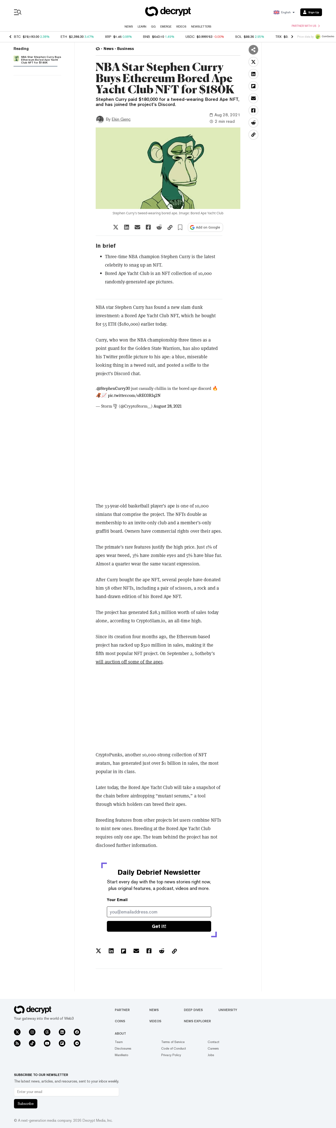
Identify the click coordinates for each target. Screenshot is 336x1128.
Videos (181, 26)
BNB (146, 37)
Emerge (166, 26)
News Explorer (197, 1021)
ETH (64, 37)
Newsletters (201, 26)
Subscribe (26, 1103)
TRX (278, 37)
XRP (108, 37)
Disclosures (123, 1048)
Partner (122, 1010)
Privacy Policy (171, 1055)
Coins (120, 1021)
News (129, 26)
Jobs (211, 1055)
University (227, 1010)
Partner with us (306, 26)
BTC (17, 37)
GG (153, 26)
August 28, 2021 (168, 406)
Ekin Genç (121, 119)
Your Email (117, 900)
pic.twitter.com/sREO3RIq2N (134, 395)
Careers (213, 1048)
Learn (142, 26)
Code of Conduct (173, 1048)
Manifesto (121, 1055)
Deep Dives (193, 1010)
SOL (238, 37)
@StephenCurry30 (113, 388)
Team (119, 1042)
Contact (213, 1042)
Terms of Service (173, 1042)
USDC (190, 37)
